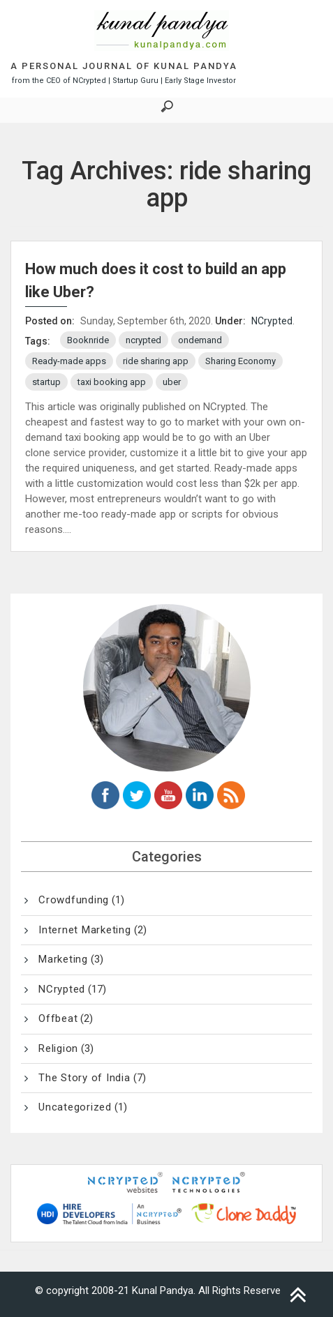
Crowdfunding (73, 900)
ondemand (200, 340)
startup (46, 382)
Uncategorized (75, 1107)
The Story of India (84, 1077)
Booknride (88, 340)
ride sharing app (155, 361)
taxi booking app (111, 382)
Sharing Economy (240, 361)
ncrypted (143, 340)
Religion (58, 1048)
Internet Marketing (84, 930)
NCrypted (272, 320)
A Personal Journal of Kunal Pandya (123, 66)
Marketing (63, 959)
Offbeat (57, 1018)
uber (172, 382)
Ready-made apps (69, 361)
